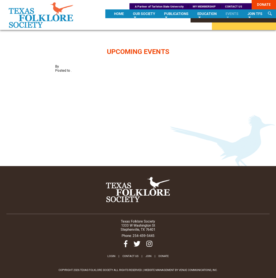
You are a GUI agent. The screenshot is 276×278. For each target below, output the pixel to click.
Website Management (159, 270)
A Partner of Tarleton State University (159, 6)
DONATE (164, 256)
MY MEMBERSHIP (204, 6)
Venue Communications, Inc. (198, 270)
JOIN (148, 256)
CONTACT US (233, 6)
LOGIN (111, 256)
